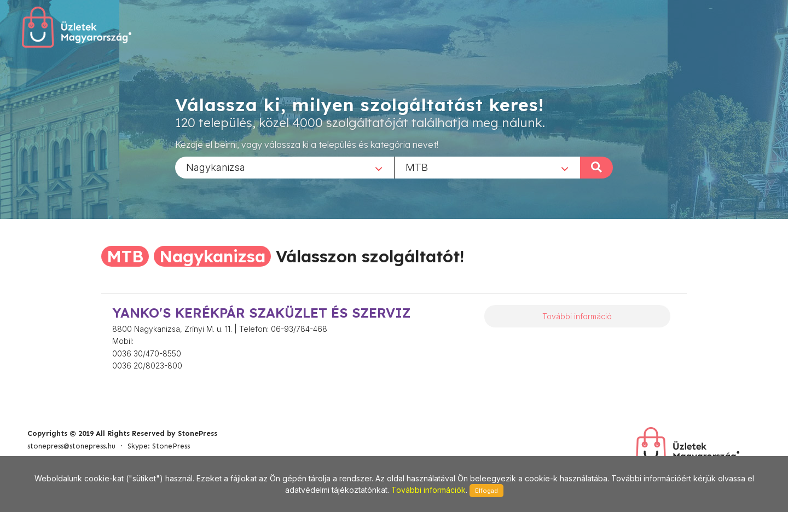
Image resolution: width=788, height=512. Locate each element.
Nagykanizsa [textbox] (215, 166)
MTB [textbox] (416, 166)
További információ (577, 316)
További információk (428, 489)
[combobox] (284, 167)
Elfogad (486, 490)
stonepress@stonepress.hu (71, 446)
